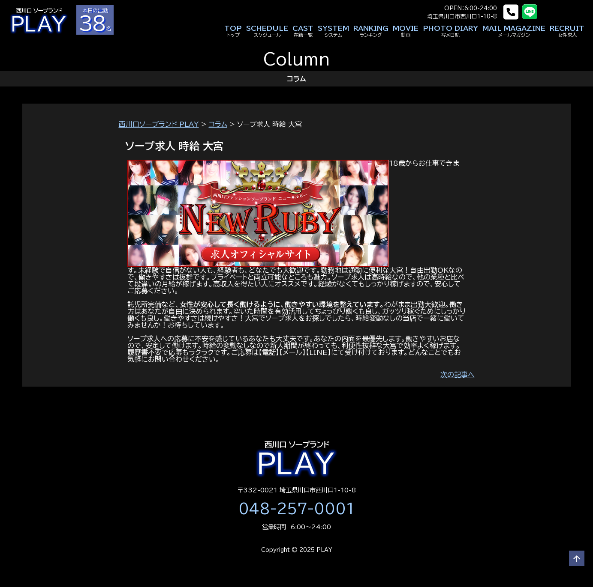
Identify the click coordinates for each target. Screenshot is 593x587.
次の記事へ (457, 374)
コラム (218, 124)
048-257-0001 (296, 508)
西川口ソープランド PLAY (159, 124)
